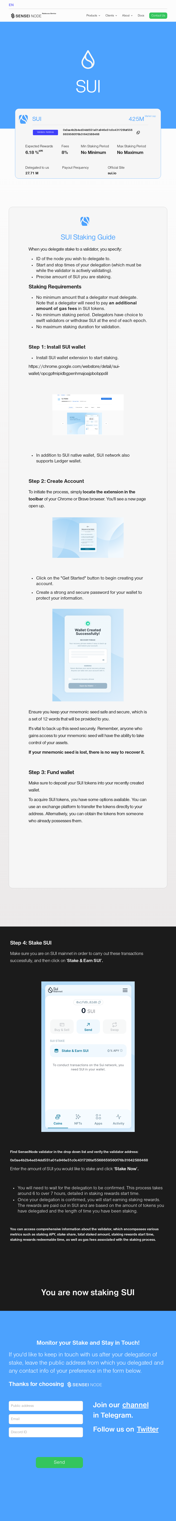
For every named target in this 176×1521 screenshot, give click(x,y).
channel (135, 1405)
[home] (32, 15)
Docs (141, 15)
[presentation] (58, 1446)
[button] (93, 15)
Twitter (147, 1430)
